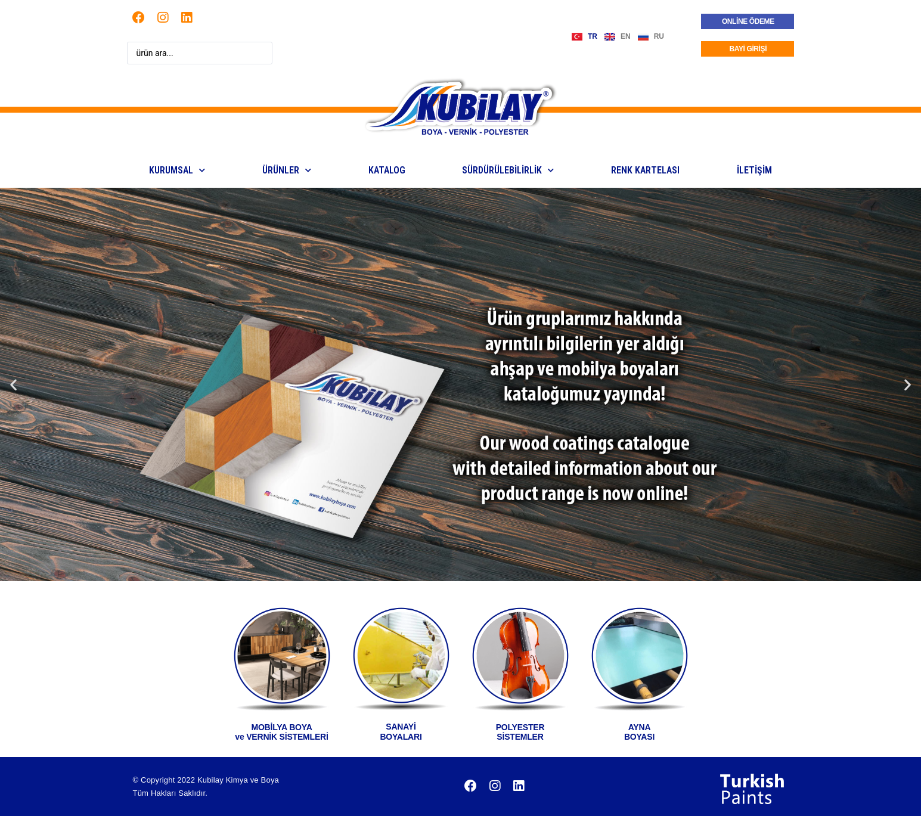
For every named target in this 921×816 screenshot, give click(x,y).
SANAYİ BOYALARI (400, 731)
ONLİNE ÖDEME (748, 21)
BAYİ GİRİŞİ (748, 49)
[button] (13, 384)
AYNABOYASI (639, 732)
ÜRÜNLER (286, 170)
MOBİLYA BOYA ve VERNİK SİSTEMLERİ (281, 732)
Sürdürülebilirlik (508, 170)
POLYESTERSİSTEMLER (520, 732)
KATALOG (386, 170)
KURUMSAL (177, 170)
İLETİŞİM (754, 170)
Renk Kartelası (645, 170)
